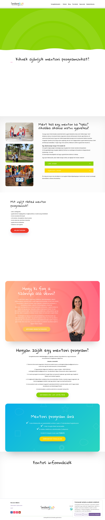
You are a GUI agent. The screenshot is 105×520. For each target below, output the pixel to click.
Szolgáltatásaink (55, 4)
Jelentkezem (19, 230)
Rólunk (65, 4)
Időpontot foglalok (52, 439)
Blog (69, 4)
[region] (87, 508)
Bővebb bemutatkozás (36, 329)
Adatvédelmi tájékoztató (16, 505)
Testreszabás (78, 514)
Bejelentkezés (90, 4)
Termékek (75, 4)
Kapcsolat (82, 4)
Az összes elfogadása (95, 514)
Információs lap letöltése (52, 395)
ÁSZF (12, 508)
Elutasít (86, 514)
